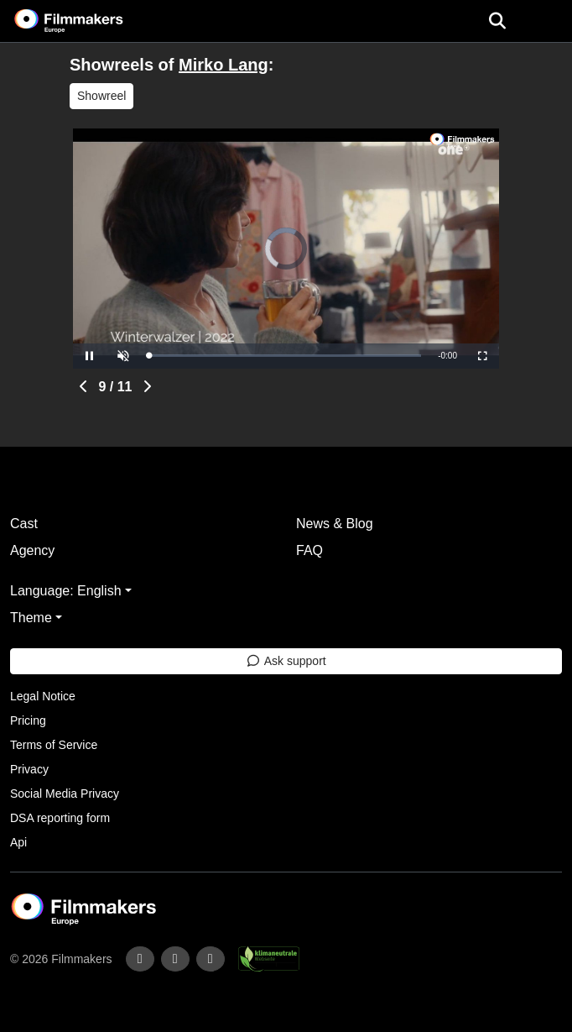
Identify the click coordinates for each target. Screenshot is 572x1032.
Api (18, 842)
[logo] (88, 21)
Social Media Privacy (64, 793)
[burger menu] (547, 21)
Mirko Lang (223, 64)
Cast (24, 523)
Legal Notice (42, 696)
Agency (32, 550)
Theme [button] (31, 617)
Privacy (29, 769)
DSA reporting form (60, 818)
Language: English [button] (66, 591)
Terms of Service (53, 745)
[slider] (284, 355)
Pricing (28, 720)
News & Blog (334, 523)
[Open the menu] (497, 21)
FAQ (309, 550)
